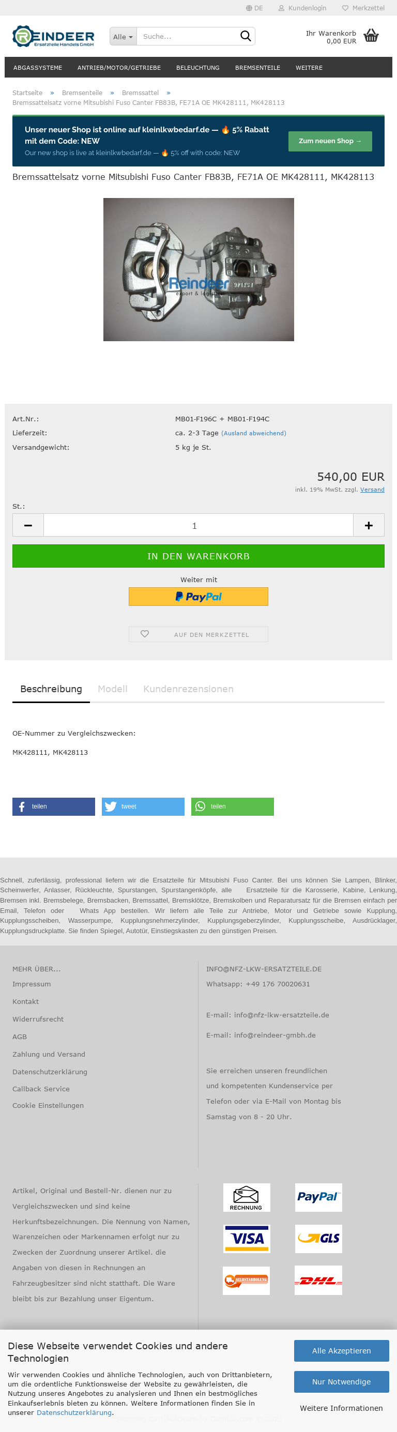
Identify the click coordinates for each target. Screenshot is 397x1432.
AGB (19, 1036)
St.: (18, 506)
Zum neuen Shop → (330, 141)
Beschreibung (51, 688)
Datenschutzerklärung (74, 1412)
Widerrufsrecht (38, 1019)
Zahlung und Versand (48, 1054)
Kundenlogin (303, 7)
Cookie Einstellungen (48, 1105)
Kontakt (25, 1001)
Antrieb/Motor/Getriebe (119, 67)
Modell (113, 688)
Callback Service (41, 1089)
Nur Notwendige (341, 1381)
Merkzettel (363, 7)
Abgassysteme (37, 67)
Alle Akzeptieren (341, 1350)
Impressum (31, 984)
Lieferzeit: (30, 433)
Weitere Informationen (341, 1408)
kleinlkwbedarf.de (175, 129)
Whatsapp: (226, 984)
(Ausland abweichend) (253, 433)
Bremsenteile (257, 67)
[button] (53, 807)
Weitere (309, 67)
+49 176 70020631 (278, 984)
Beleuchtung (198, 67)
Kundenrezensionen (188, 688)
